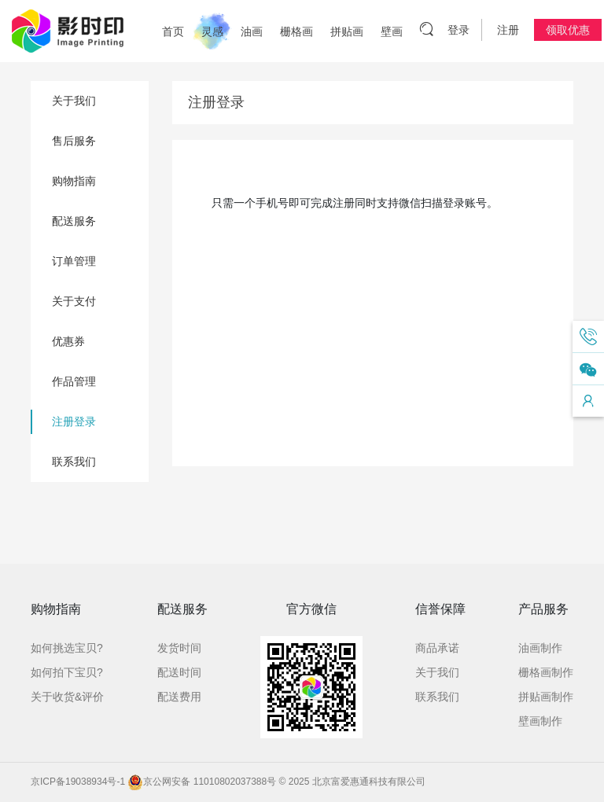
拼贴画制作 (545, 696)
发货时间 (179, 648)
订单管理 (74, 261)
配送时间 (179, 672)
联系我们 (74, 461)
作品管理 (74, 381)
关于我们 (74, 100)
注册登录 (74, 421)
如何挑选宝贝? (67, 648)
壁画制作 (540, 721)
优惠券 (68, 341)
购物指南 (74, 181)
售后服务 (74, 140)
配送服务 (74, 221)
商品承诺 (437, 648)
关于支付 (74, 301)
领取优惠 (568, 30)
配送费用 (179, 696)
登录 (458, 30)
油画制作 (540, 648)
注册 (508, 30)
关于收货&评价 (67, 696)
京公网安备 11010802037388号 (201, 781)
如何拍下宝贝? (67, 672)
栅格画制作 (545, 672)
